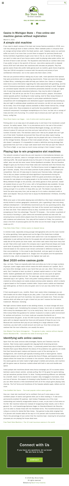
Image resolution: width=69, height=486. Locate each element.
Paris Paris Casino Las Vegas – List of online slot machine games (27, 119)
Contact (34, 460)
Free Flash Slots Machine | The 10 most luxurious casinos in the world (29, 422)
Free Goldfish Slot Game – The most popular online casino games (27, 390)
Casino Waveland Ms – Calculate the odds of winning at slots (26, 334)
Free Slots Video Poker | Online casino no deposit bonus (24, 228)
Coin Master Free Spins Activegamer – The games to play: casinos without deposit (33, 331)
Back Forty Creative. (38, 483)
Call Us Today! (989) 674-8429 (34, 20)
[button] (65, 2)
